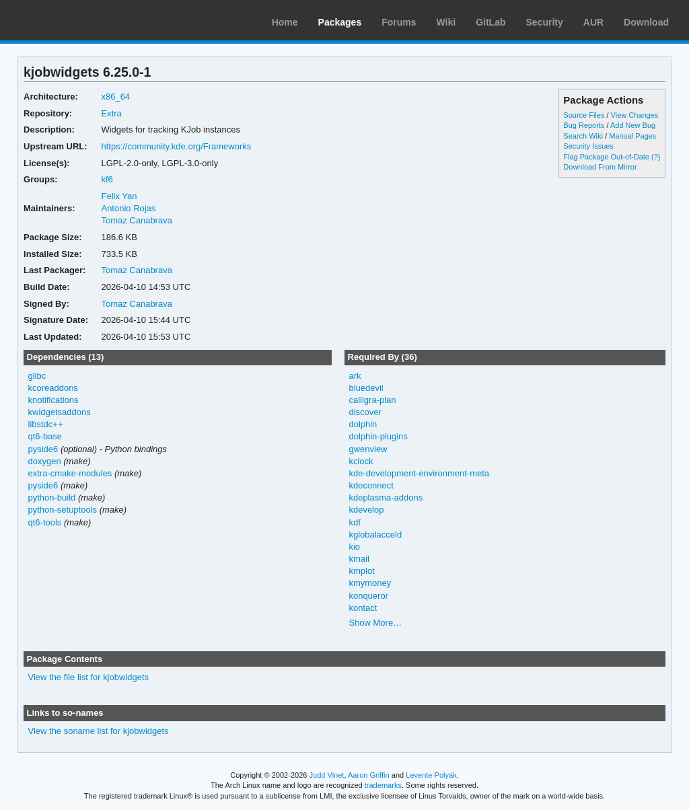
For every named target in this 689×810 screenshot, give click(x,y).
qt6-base (45, 436)
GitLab (490, 22)
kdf (354, 522)
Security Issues (588, 146)
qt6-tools (45, 522)
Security (544, 22)
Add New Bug (632, 125)
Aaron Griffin (369, 775)
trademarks (383, 785)
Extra (111, 113)
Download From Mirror (600, 167)
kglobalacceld (375, 534)
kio (354, 547)
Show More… (375, 623)
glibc (37, 376)
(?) (655, 157)
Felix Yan (119, 196)
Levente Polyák (431, 775)
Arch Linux (74, 20)
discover (365, 412)
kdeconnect (371, 485)
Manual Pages (632, 136)
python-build (52, 497)
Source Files (583, 115)
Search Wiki (583, 136)
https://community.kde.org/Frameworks (176, 146)
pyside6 (43, 449)
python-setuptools (63, 510)
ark (355, 376)
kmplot (361, 571)
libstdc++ (45, 424)
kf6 (106, 179)
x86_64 (115, 96)
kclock (361, 461)
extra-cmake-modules (70, 473)
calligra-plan (372, 400)
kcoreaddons (53, 388)
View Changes (635, 115)
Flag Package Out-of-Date (606, 157)
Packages (340, 22)
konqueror (368, 596)
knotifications (53, 400)
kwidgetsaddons (59, 412)
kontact (363, 608)
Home (285, 22)
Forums (399, 22)
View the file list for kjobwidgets (88, 677)
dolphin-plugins (378, 436)
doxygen (44, 461)
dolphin (363, 424)
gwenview (368, 449)
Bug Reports (583, 125)
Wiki (446, 22)
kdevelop (366, 510)
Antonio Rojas (128, 208)
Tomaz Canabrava (136, 220)
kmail (359, 559)
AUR (593, 22)
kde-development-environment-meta (419, 473)
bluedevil (366, 388)
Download (646, 22)
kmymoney (370, 583)
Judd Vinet (327, 775)
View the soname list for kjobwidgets (98, 731)
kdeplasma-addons (386, 497)
